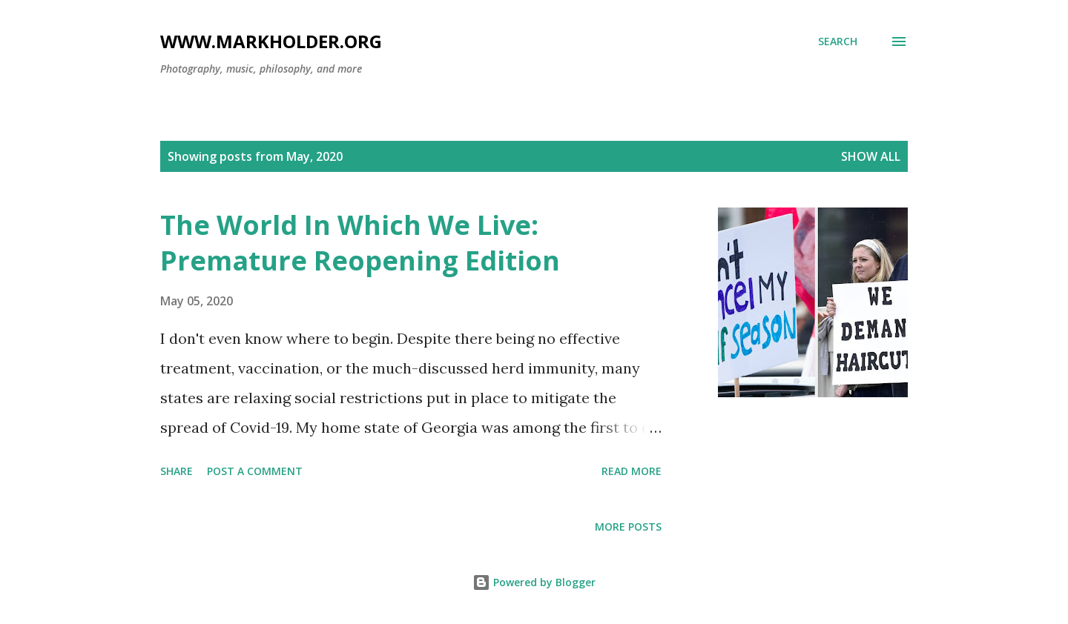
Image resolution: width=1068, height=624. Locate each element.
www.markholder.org (271, 41)
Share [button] (176, 471)
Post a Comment (255, 471)
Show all (870, 156)
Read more (631, 471)
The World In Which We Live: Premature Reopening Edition (360, 243)
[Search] (837, 41)
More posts (628, 527)
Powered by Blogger (534, 582)
